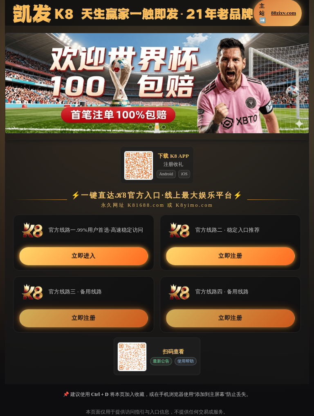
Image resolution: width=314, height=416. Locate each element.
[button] (157, 83)
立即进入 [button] (84, 256)
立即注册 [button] (230, 256)
